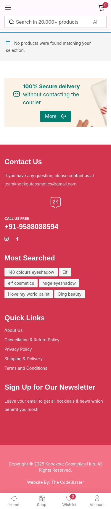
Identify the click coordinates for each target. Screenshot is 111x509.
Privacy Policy (18, 349)
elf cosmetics (21, 283)
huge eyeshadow (59, 283)
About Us (13, 330)
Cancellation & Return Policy (31, 339)
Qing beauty (70, 294)
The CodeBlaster (67, 482)
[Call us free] (55, 202)
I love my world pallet (28, 294)
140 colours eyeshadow (31, 272)
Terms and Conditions (25, 368)
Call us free (16, 218)
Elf (64, 272)
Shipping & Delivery (23, 358)
